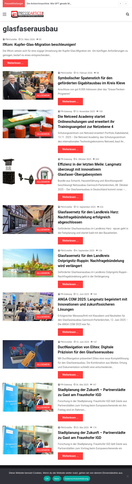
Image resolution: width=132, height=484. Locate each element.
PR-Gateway (66, 111)
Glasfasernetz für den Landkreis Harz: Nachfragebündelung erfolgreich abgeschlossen (88, 217)
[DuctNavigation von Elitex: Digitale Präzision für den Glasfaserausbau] (28, 354)
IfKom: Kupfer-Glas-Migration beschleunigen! (39, 44)
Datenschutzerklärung (76, 478)
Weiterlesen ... (15, 63)
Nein (56, 478)
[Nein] (127, 476)
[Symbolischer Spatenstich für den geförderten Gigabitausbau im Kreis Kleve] (28, 85)
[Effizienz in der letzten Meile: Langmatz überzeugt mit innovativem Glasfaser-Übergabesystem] (28, 171)
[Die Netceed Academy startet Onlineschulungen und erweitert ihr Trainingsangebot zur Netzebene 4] (28, 124)
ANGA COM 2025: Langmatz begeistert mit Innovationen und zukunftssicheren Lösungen (92, 304)
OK (47, 478)
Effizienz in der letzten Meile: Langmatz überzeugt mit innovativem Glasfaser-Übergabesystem (90, 169)
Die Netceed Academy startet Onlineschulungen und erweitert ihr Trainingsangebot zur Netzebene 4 (86, 121)
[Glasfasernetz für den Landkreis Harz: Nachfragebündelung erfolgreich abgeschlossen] (28, 219)
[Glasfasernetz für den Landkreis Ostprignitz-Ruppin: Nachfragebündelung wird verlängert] (28, 263)
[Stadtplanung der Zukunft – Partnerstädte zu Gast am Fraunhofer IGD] (28, 397)
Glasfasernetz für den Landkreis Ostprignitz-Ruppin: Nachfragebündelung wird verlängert (91, 260)
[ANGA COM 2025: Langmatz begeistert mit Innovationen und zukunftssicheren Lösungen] (28, 306)
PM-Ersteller (11, 39)
